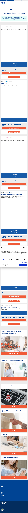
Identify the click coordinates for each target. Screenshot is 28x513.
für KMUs (7, 0)
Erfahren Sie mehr (13, 353)
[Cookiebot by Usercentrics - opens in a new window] (24, 247)
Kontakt (1, 485)
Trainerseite (2, 484)
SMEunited (2, 492)
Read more (13, 406)
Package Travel (5, 434)
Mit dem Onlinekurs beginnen (14, 72)
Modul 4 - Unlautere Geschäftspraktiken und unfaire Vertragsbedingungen (15, 230)
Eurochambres (2, 491)
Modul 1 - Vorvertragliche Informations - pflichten (15, 63)
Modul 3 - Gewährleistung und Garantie (15, 174)
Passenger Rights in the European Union (10, 457)
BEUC (1, 493)
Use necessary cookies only (5, 265)
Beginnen (14, 379)
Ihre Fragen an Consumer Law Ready (9, 333)
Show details (24, 262)
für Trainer (21, 0)
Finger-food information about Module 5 (14, 300)
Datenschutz (2, 486)
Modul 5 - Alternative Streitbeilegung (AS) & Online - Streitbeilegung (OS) (15, 287)
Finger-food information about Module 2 (14, 132)
